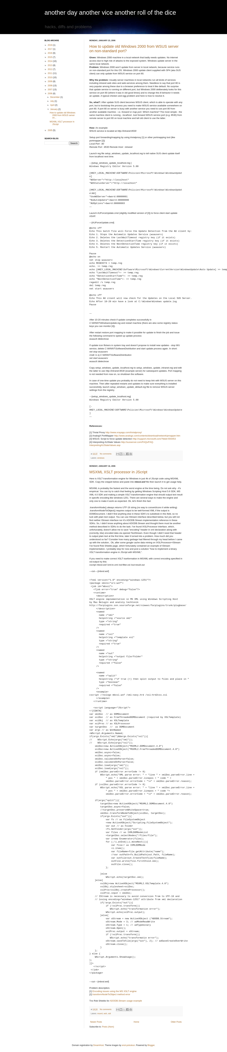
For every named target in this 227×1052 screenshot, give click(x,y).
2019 (50, 45)
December (55, 97)
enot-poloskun (128, 1045)
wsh (105, 1013)
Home (136, 1022)
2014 (50, 61)
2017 (50, 49)
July (52, 101)
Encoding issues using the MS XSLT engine (114, 991)
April (52, 105)
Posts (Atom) (108, 1027)
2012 (50, 69)
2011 (50, 73)
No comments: (106, 454)
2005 (50, 130)
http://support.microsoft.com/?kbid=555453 (154, 438)
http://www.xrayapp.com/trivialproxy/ (124, 432)
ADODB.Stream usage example (126, 1000)
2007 (50, 89)
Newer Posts (96, 1022)
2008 (50, 85)
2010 (50, 77)
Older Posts (176, 1022)
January (54, 109)
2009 (50, 81)
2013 (50, 65)
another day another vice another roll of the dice (110, 12)
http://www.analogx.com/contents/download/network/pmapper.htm (147, 435)
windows (100, 458)
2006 (50, 93)
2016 (50, 53)
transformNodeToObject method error (111, 994)
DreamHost (98, 1045)
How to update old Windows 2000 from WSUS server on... (62, 115)
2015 (50, 57)
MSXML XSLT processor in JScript (118, 472)
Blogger (151, 1045)
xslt (109, 1013)
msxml (100, 1013)
